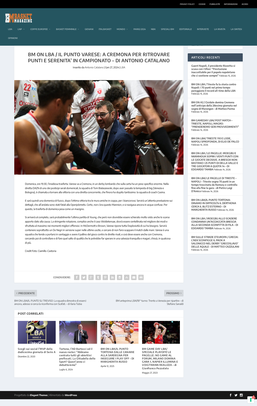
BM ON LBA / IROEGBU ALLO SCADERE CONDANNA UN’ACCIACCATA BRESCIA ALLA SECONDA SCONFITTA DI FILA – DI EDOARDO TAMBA (214, 230)
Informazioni (231, 4)
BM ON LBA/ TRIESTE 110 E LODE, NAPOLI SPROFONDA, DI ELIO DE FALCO (215, 147)
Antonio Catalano (94, 74)
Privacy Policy (187, 4)
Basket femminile (66, 23)
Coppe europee (39, 23)
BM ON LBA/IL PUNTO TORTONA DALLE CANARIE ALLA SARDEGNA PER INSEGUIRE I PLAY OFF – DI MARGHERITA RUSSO (118, 362)
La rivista (219, 23)
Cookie (202, 4)
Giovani (89, 23)
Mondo (121, 23)
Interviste (203, 23)
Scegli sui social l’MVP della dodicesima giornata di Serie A (37, 357)
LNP (20, 23)
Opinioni (12, 32)
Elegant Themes (38, 401)
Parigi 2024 (139, 23)
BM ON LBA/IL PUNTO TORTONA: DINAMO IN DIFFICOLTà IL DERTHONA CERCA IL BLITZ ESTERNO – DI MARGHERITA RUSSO (213, 211)
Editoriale (185, 23)
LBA (10, 23)
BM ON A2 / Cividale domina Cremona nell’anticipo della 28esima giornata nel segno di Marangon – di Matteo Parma (214, 112)
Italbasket (105, 23)
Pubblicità (215, 4)
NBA (153, 23)
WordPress (71, 401)
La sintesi (236, 23)
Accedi (245, 4)
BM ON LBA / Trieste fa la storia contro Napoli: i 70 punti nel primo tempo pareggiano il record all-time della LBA (213, 94)
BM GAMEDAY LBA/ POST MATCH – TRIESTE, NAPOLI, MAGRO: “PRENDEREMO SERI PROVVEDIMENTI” (215, 130)
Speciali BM (167, 23)
